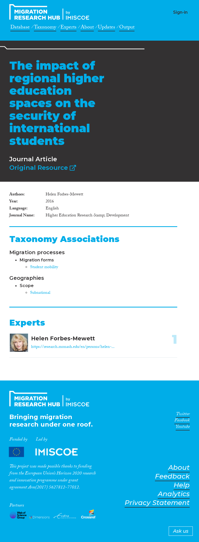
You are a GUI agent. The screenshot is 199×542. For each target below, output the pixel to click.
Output (126, 28)
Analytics (174, 494)
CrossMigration (50, 12)
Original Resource (42, 167)
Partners (47, 451)
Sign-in (180, 12)
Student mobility (44, 267)
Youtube (183, 427)
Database (20, 28)
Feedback (172, 476)
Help (182, 485)
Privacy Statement (157, 503)
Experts (68, 28)
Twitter (183, 415)
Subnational (40, 293)
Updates (106, 28)
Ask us (180, 531)
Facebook (182, 421)
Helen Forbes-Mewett (63, 338)
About (87, 28)
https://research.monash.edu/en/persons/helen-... (73, 347)
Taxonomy (45, 28)
